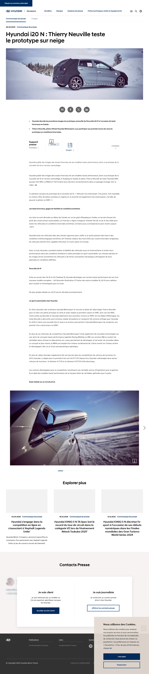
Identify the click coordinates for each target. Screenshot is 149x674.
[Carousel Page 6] (88, 470)
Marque (59, 11)
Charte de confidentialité (80, 663)
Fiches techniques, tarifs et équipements (105, 11)
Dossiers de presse (75, 11)
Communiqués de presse (38, 645)
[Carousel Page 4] (77, 470)
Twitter (78, 110)
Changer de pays (140, 11)
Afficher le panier (131, 11)
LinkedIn (87, 110)
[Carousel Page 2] (66, 470)
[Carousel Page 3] (71, 470)
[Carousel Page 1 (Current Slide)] (60, 470)
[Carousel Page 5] (82, 470)
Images (34, 19)
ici (36, 185)
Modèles (48, 11)
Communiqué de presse (16, 19)
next (144, 427)
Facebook (70, 110)
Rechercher (136, 11)
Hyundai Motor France (67, 645)
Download (135, 461)
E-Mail (62, 110)
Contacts (33, 148)
